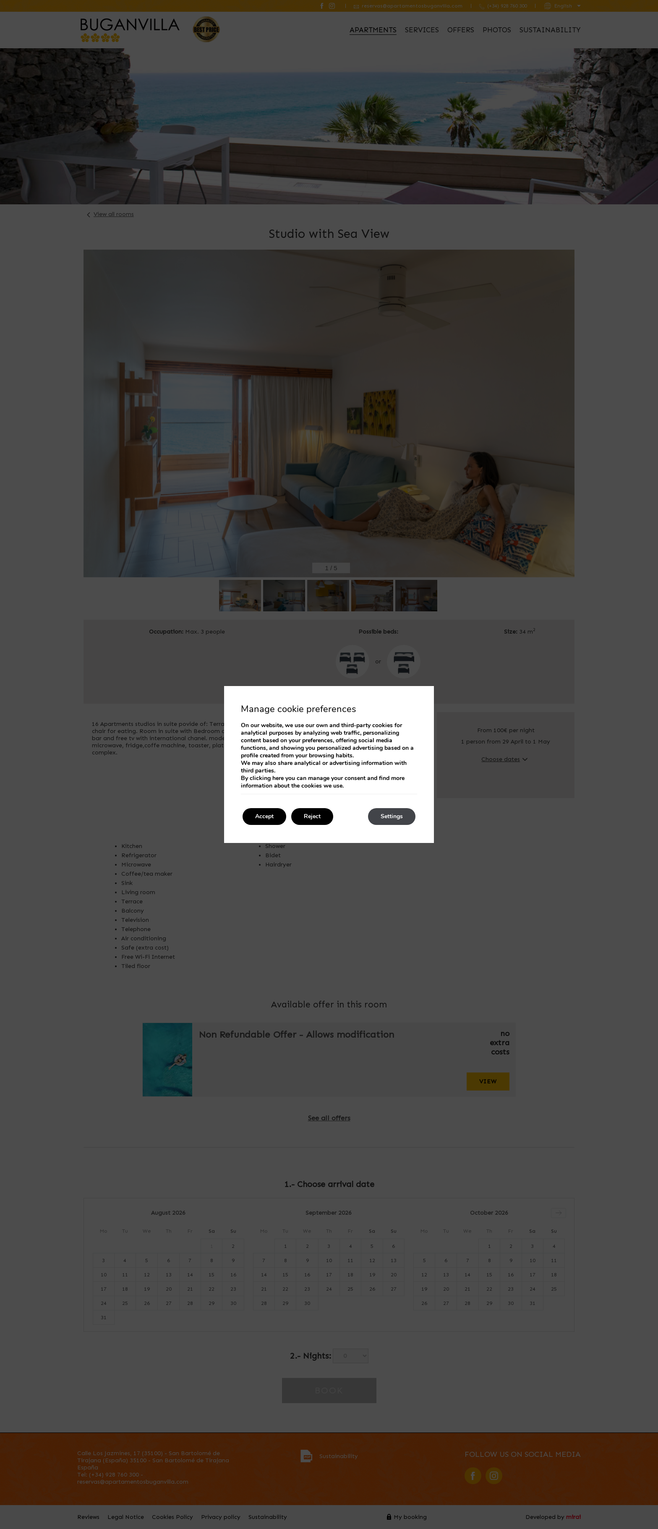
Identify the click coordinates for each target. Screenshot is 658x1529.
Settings (392, 816)
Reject (312, 816)
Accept (264, 816)
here (278, 778)
